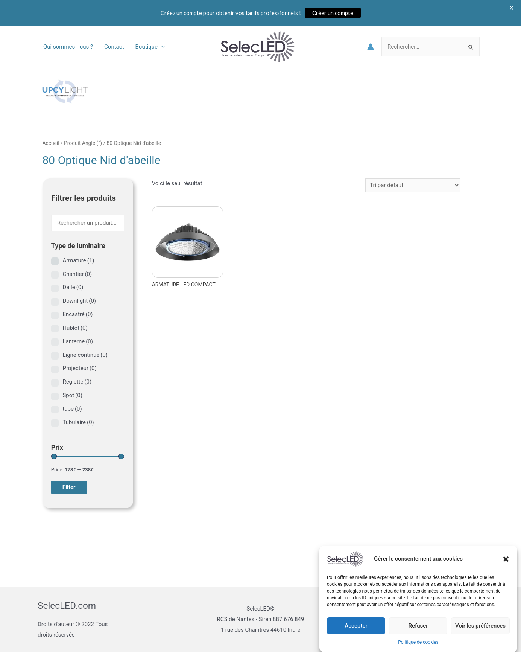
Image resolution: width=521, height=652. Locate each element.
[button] (506, 565)
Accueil (51, 143)
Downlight (79, 300)
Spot (72, 395)
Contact (114, 46)
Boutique (150, 46)
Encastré (77, 314)
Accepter (356, 632)
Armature (78, 260)
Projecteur (79, 368)
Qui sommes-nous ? (68, 46)
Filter (69, 487)
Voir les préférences (480, 632)
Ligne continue (85, 355)
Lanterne (77, 341)
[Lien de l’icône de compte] (370, 46)
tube (72, 408)
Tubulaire (78, 422)
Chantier (77, 274)
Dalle (72, 287)
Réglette (76, 381)
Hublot (74, 327)
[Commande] (412, 185)
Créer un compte (332, 12)
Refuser (418, 632)
